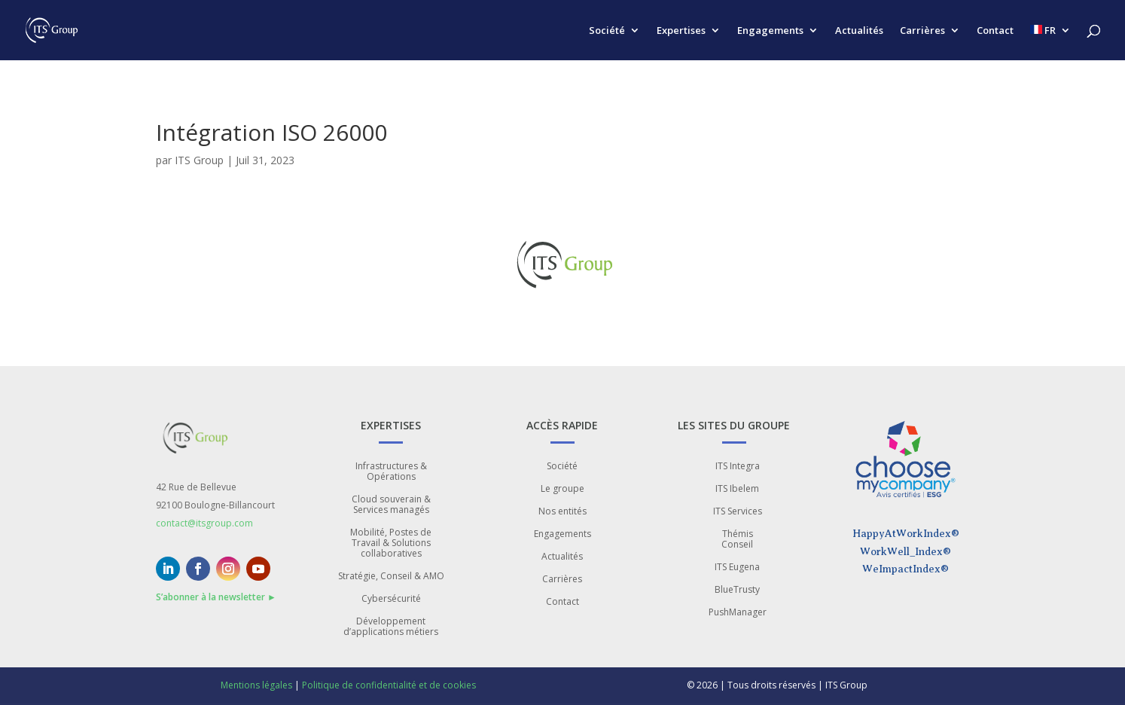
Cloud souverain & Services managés (391, 505)
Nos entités (562, 511)
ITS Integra (737, 466)
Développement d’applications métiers (390, 627)
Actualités (859, 31)
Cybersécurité (391, 599)
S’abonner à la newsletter (216, 597)
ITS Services (737, 511)
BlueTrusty (737, 590)
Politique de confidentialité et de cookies (389, 685)
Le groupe (562, 489)
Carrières (922, 31)
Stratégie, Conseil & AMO (391, 576)
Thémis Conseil (737, 540)
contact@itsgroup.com (204, 523)
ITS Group (199, 160)
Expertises (681, 31)
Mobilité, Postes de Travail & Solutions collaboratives (390, 543)
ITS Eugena (737, 567)
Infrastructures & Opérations (391, 472)
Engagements (770, 31)
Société (607, 31)
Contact (995, 31)
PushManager (738, 612)
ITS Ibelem (737, 489)
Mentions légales (256, 685)
